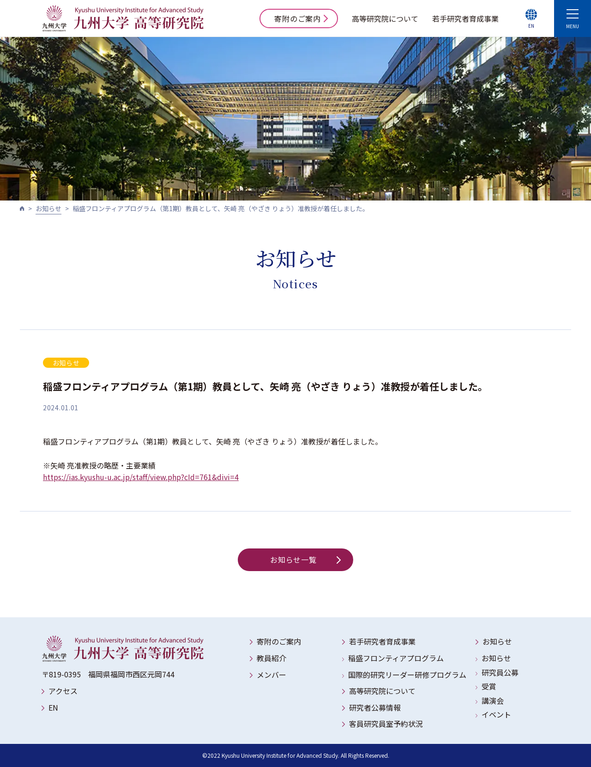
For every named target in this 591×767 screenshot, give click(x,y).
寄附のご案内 (301, 18)
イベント (496, 714)
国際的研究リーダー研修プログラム (407, 674)
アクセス (63, 690)
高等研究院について (385, 18)
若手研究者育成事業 (465, 18)
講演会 (493, 700)
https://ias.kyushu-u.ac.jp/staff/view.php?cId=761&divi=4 (141, 476)
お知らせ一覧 (305, 559)
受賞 (489, 686)
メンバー (271, 674)
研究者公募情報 (375, 707)
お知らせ (48, 208)
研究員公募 (500, 672)
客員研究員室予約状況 (386, 723)
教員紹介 (271, 658)
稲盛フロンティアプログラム (396, 658)
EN (53, 707)
